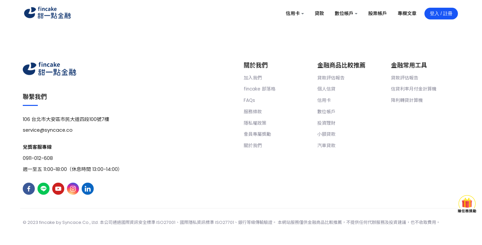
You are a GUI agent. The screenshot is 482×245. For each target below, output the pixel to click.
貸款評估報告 (331, 78)
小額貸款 (326, 134)
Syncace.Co (75, 222)
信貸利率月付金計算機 (413, 89)
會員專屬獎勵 (257, 134)
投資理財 (326, 123)
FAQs (249, 100)
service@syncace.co (48, 130)
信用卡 (324, 100)
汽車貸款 (326, 145)
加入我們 (253, 78)
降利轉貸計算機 (407, 100)
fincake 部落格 (259, 89)
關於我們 (253, 145)
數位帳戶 (326, 112)
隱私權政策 (255, 123)
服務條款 (253, 112)
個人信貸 (326, 89)
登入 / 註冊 (441, 13)
